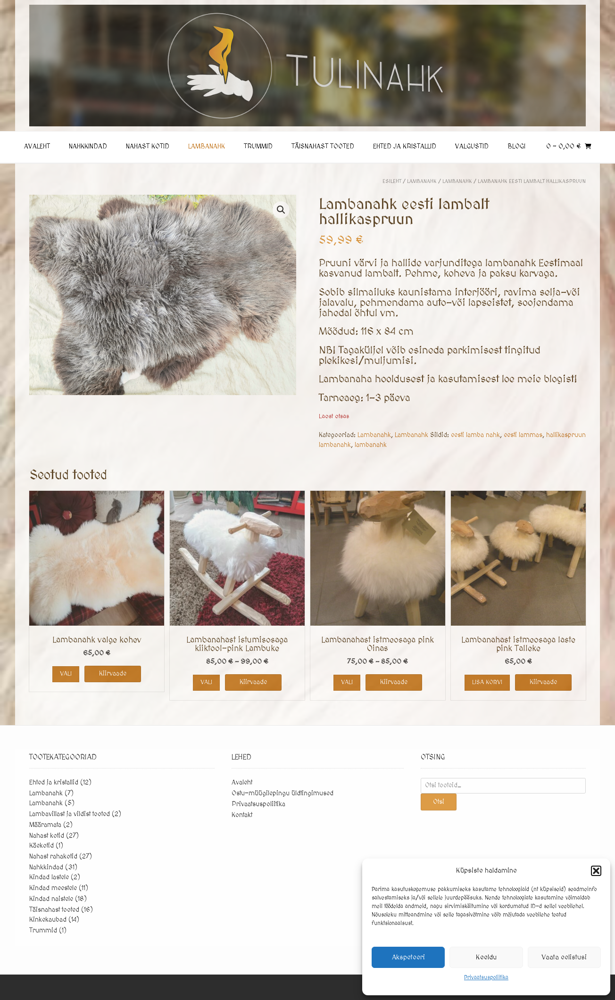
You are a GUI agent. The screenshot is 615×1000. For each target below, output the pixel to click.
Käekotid (41, 846)
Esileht (391, 181)
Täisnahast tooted (322, 146)
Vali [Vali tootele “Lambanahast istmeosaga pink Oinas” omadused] (347, 682)
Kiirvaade (112, 674)
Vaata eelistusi (564, 957)
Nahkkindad (88, 146)
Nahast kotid (147, 146)
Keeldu (486, 957)
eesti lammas (523, 435)
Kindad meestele (53, 888)
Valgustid (472, 146)
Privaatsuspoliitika (486, 978)
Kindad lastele (49, 877)
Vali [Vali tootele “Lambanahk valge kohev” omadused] (66, 673)
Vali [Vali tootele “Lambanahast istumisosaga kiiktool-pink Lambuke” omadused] (206, 682)
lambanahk (371, 445)
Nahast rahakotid (53, 856)
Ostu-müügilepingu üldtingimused (282, 793)
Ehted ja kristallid (404, 146)
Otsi (438, 802)
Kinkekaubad (47, 920)
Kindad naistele (51, 899)
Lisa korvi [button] (487, 682)
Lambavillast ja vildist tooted (69, 814)
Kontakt (242, 815)
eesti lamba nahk (475, 435)
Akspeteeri (408, 957)
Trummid (258, 146)
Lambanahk (206, 146)
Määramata (45, 825)
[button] (596, 871)
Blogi (516, 146)
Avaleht (37, 146)
